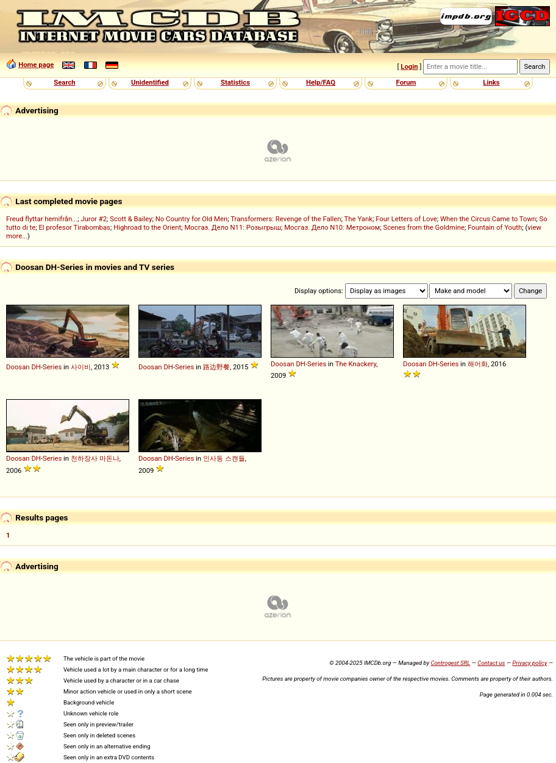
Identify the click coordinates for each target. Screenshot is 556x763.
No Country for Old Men (191, 219)
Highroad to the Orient (147, 227)
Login (409, 66)
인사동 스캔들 (224, 458)
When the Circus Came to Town (488, 219)
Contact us (491, 662)
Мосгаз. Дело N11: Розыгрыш (232, 227)
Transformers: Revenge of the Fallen (285, 219)
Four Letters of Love (406, 219)
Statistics (235, 82)
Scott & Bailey (131, 219)
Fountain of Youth (495, 227)
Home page (36, 64)
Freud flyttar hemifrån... (41, 219)
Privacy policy (529, 662)
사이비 (81, 367)
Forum (406, 82)
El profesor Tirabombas (74, 227)
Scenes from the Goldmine (424, 227)
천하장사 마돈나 (95, 458)
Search (64, 82)
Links (491, 82)
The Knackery (356, 364)
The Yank (358, 219)
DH (36, 367)
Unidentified (150, 82)
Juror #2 (93, 219)
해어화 (478, 364)
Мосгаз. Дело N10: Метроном (332, 227)
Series (52, 367)
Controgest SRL (450, 662)
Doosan (18, 367)
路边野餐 (216, 367)
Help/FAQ (320, 82)
